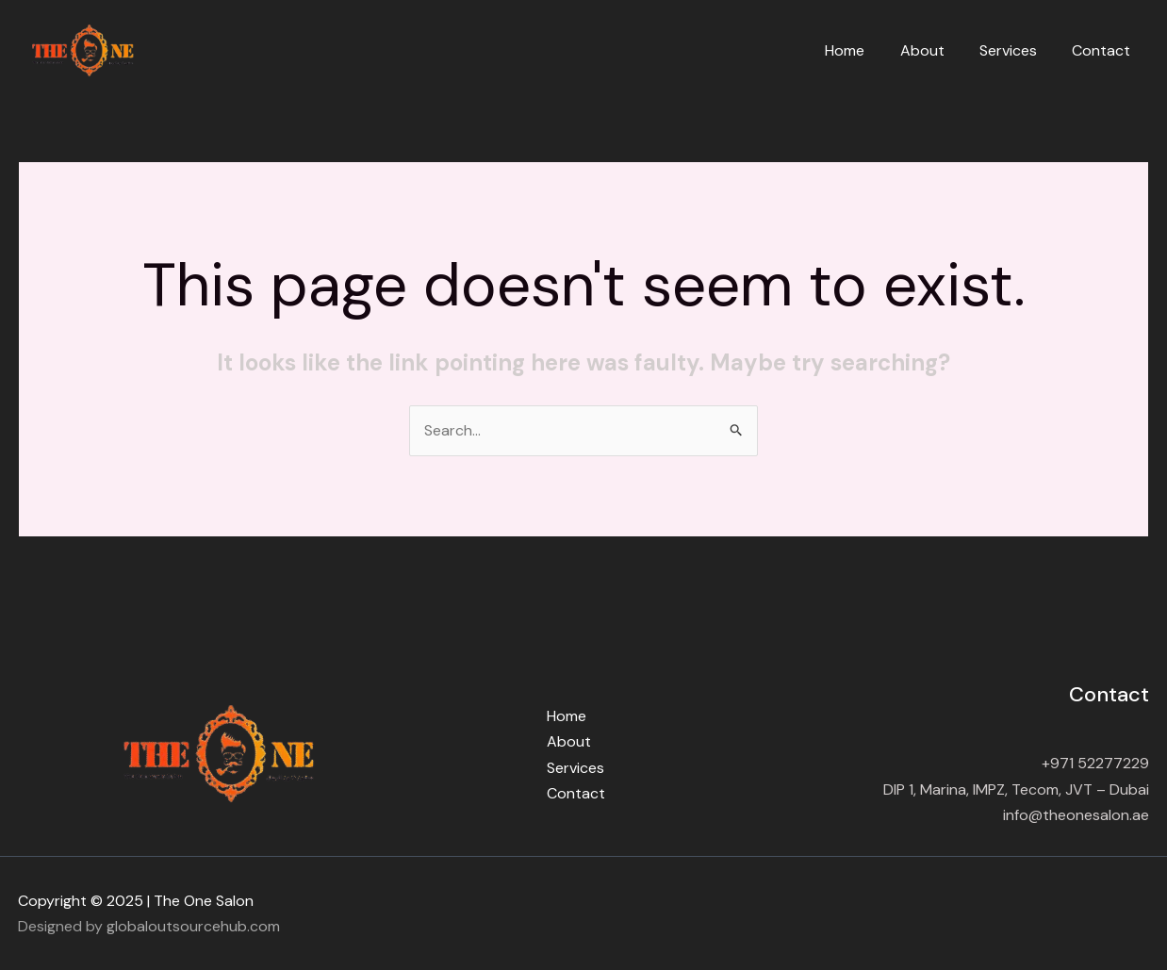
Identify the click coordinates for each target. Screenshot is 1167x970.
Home (862, 50)
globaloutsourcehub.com (193, 926)
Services (1015, 50)
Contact (1104, 50)
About (934, 50)
